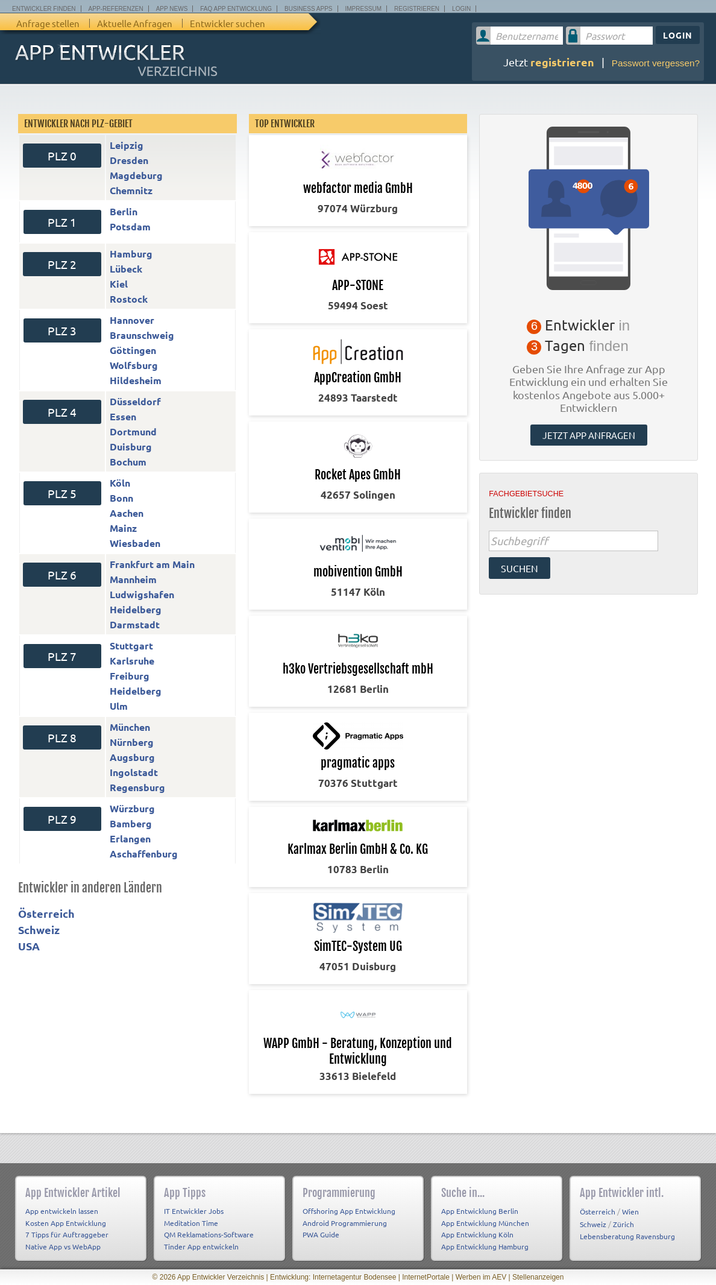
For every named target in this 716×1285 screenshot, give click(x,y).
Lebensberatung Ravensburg (627, 1236)
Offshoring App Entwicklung (349, 1211)
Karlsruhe (132, 660)
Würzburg (132, 808)
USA (29, 946)
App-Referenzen (116, 8)
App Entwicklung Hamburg (485, 1246)
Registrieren (416, 8)
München (130, 727)
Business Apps (308, 8)
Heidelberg (136, 609)
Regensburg (137, 787)
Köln (120, 482)
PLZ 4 (62, 412)
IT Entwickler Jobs (194, 1211)
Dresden (129, 160)
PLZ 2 (62, 264)
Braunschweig (142, 335)
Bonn (121, 497)
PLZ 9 (62, 819)
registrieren (562, 62)
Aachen (126, 513)
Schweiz (39, 929)
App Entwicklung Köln (477, 1234)
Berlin (123, 211)
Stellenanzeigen (538, 1277)
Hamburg (131, 253)
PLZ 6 (62, 574)
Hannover (132, 320)
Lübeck (126, 268)
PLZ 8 (62, 737)
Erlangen (130, 838)
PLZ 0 (62, 155)
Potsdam (130, 226)
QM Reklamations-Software (209, 1234)
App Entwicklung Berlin (479, 1211)
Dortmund (133, 431)
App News (172, 8)
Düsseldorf (135, 401)
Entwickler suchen (227, 23)
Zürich (623, 1224)
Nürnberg (132, 742)
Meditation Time (191, 1223)
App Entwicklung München (485, 1223)
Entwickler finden (44, 8)
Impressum (363, 8)
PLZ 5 (62, 493)
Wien (630, 1211)
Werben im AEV (481, 1277)
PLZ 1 (62, 222)
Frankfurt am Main (152, 564)
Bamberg (131, 823)
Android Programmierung (345, 1223)
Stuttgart (131, 645)
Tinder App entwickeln (201, 1246)
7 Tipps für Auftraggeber (66, 1234)
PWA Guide (321, 1234)
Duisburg (131, 446)
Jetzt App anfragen (588, 435)
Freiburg (129, 675)
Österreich (46, 913)
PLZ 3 (62, 330)
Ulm (119, 705)
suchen (519, 568)
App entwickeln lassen (61, 1211)
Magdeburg (136, 175)
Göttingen (133, 350)
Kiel (119, 283)
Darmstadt (135, 624)
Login (461, 8)
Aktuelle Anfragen (134, 23)
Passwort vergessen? (656, 63)
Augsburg (132, 757)
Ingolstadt (134, 772)
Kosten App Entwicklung (65, 1223)
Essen (123, 416)
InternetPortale (426, 1277)
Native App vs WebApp (63, 1246)
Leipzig (126, 145)
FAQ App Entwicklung (236, 8)
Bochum (128, 461)
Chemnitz (131, 190)
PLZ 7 (62, 656)
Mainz (123, 528)
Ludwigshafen (142, 594)
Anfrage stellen (48, 23)
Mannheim (133, 579)
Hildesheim (136, 380)
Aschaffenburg (144, 853)
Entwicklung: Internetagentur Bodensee (333, 1277)
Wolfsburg (134, 365)
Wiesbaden (135, 543)
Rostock (129, 298)
